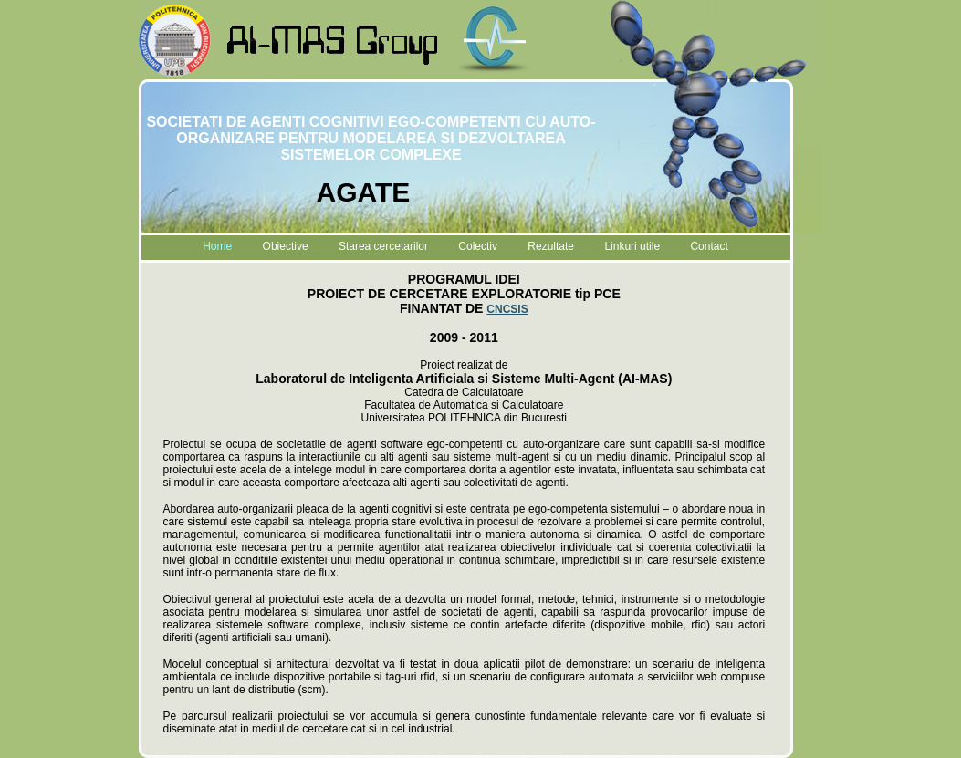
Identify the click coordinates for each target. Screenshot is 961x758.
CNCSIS (507, 309)
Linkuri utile (632, 246)
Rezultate (551, 246)
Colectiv (477, 246)
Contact (708, 246)
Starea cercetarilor (383, 246)
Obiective (285, 246)
